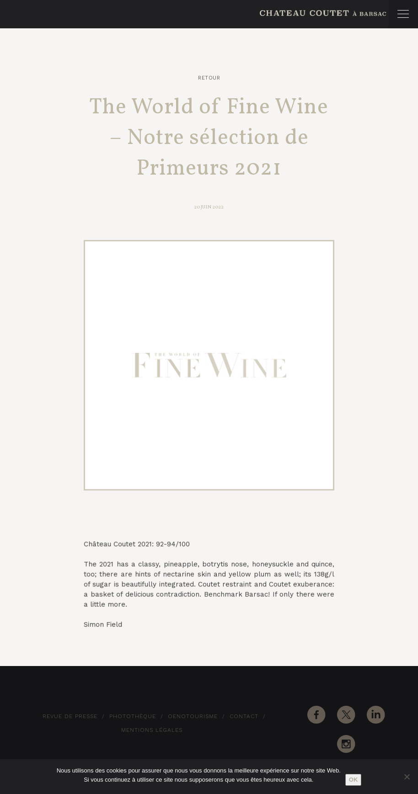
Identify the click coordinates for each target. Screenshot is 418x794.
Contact (244, 716)
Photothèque (132, 716)
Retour (209, 78)
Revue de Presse (70, 716)
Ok (353, 779)
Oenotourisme (193, 716)
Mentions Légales (151, 730)
